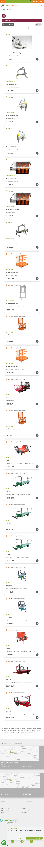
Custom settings (17, 838)
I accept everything (34, 838)
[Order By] (35, 28)
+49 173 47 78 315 (26, 794)
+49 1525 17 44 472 (6, 794)
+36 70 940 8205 (26, 766)
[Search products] (22, 9)
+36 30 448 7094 (5, 766)
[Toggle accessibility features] (31, 1)
